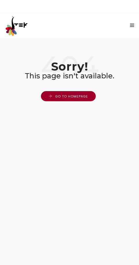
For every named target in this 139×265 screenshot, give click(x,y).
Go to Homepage (71, 96)
